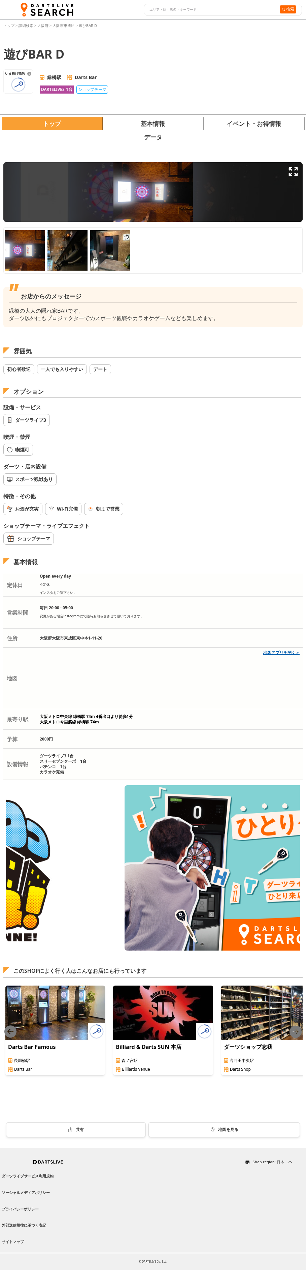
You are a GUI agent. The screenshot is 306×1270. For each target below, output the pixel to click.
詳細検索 (26, 25)
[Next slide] (295, 1032)
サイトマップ (13, 1241)
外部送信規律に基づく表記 (24, 1225)
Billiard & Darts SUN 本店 (148, 1047)
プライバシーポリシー (20, 1208)
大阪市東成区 (64, 25)
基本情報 (153, 123)
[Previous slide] (10, 1032)
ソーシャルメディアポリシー (26, 1192)
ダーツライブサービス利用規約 (28, 1175)
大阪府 (42, 25)
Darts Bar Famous (32, 1047)
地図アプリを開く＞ (281, 652)
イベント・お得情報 (254, 123)
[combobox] (210, 9)
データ (153, 137)
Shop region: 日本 (268, 1161)
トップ (9, 25)
